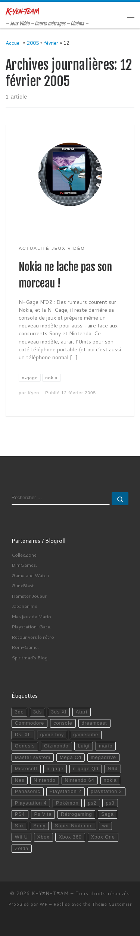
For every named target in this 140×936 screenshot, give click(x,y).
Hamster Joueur (29, 596)
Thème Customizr (112, 904)
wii (105, 825)
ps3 (110, 803)
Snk (19, 825)
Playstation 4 (31, 803)
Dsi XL (23, 734)
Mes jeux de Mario (31, 616)
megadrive (103, 757)
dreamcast (94, 723)
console (62, 723)
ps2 (92, 803)
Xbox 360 (70, 837)
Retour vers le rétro (33, 637)
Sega (107, 814)
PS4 (20, 814)
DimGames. (24, 565)
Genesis (25, 746)
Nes (20, 780)
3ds (37, 712)
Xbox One (103, 837)
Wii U (21, 837)
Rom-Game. (25, 647)
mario (106, 746)
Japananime (24, 606)
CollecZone (24, 554)
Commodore (29, 723)
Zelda (22, 848)
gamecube (85, 734)
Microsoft (26, 768)
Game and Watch (30, 575)
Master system (32, 757)
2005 (33, 42)
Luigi (84, 746)
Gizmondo (56, 746)
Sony (39, 825)
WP (44, 904)
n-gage (55, 768)
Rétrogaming (76, 814)
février (51, 42)
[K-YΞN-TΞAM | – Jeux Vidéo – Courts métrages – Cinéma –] (22, 11)
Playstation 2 (65, 791)
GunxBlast (23, 585)
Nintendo (45, 780)
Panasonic (27, 791)
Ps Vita (43, 814)
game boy (52, 734)
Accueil (14, 42)
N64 (113, 768)
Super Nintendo (74, 825)
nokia (109, 780)
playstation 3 (106, 791)
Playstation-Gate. (31, 626)
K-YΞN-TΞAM (50, 893)
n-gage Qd (86, 768)
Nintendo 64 (79, 780)
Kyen (33, 392)
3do (19, 712)
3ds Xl (58, 712)
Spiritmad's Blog (29, 657)
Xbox (43, 837)
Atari (81, 712)
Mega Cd (70, 757)
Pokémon (67, 803)
